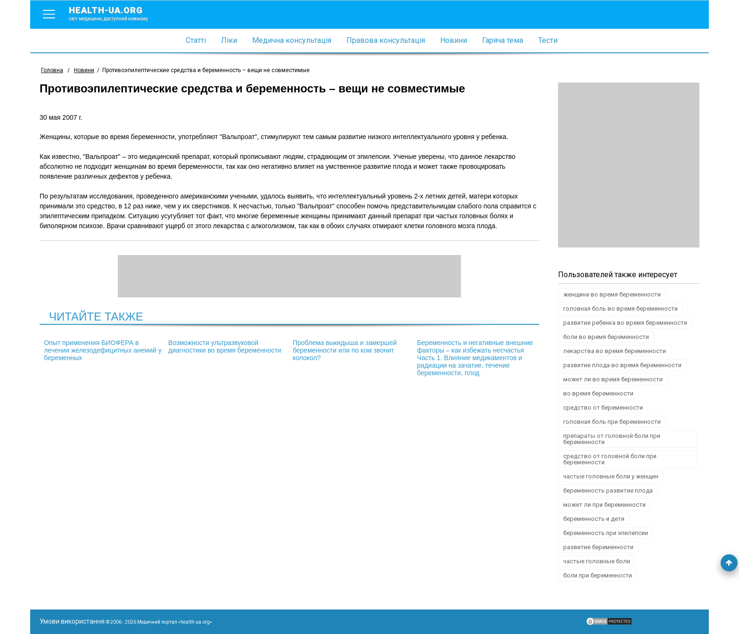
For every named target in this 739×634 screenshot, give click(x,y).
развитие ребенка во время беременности (625, 322)
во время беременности (598, 393)
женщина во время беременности (612, 294)
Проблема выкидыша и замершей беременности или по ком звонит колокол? (345, 350)
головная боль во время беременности (620, 308)
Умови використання (72, 621)
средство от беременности (603, 407)
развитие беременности (598, 547)
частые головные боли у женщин (610, 476)
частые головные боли (596, 561)
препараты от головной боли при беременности (611, 438)
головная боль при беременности (612, 421)
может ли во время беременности (613, 379)
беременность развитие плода (608, 490)
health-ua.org (116, 13)
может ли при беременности (604, 504)
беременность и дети (593, 518)
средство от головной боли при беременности (610, 459)
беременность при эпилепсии (605, 532)
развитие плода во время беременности (622, 365)
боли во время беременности (606, 336)
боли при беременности (597, 575)
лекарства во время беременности (614, 350)
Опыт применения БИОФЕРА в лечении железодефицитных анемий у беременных (103, 350)
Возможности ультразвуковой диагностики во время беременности (224, 346)
